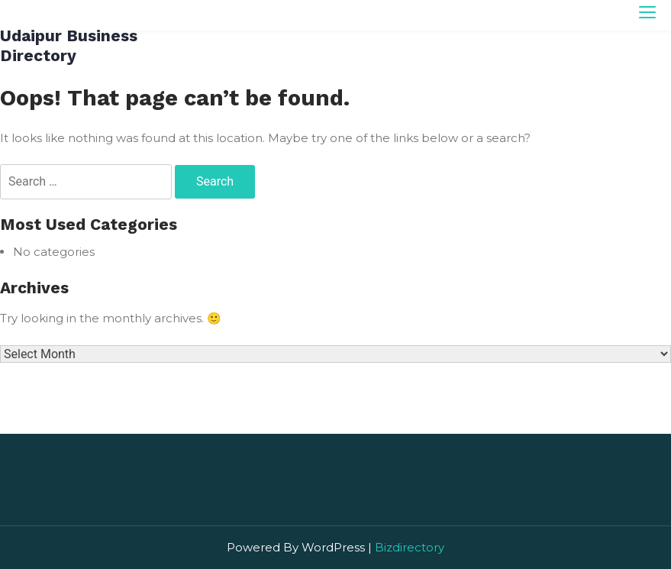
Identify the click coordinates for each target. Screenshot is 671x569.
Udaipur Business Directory (68, 45)
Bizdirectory (409, 547)
